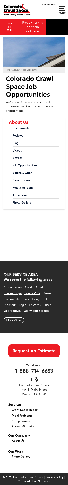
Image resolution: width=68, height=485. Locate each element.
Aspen (8, 287)
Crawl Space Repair (25, 410)
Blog (16, 143)
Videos (17, 150)
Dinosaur (10, 305)
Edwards (35, 305)
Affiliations (20, 195)
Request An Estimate (34, 350)
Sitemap (44, 481)
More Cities (14, 320)
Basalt (29, 287)
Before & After (22, 173)
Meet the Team (23, 188)
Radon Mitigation (24, 426)
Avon (18, 287)
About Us (18, 122)
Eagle (22, 305)
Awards (17, 158)
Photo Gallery (22, 202)
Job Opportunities (25, 165)
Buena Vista (32, 293)
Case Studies (21, 180)
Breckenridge (13, 293)
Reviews (18, 136)
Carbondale (12, 299)
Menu (62, 10)
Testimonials (21, 128)
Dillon (46, 299)
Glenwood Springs (36, 311)
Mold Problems (22, 416)
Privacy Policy (54, 477)
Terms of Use (27, 481)
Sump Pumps (21, 421)
